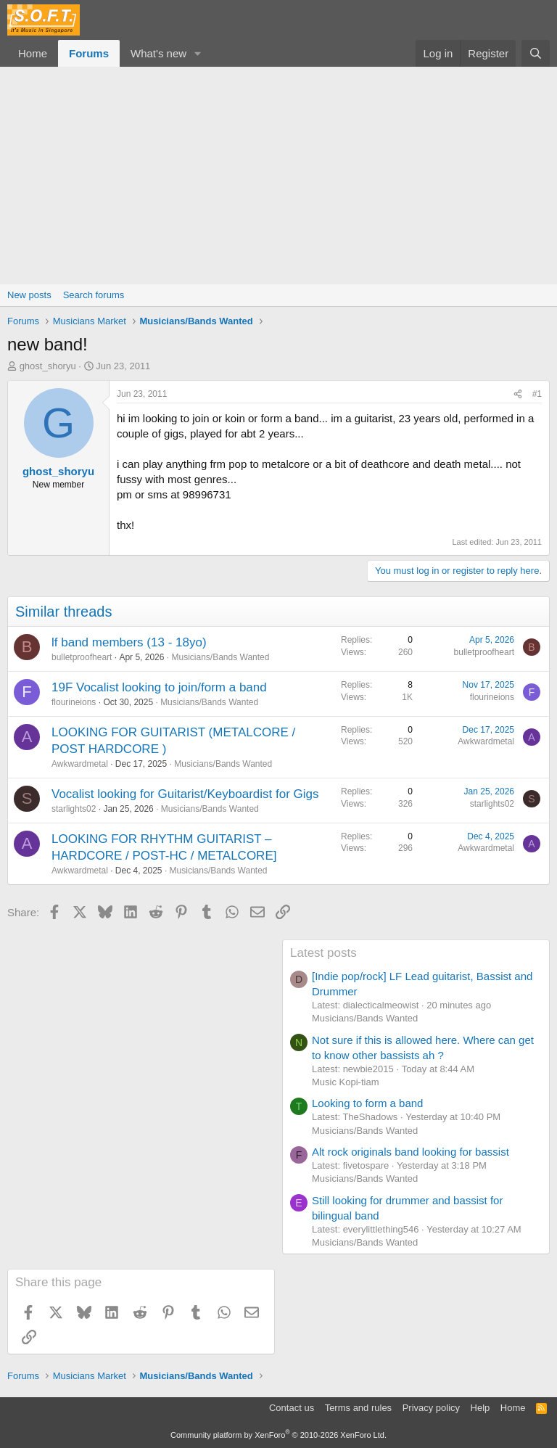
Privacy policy (431, 1407)
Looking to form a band (367, 1103)
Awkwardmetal (79, 764)
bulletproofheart (81, 657)
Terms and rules (358, 1407)
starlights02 (73, 809)
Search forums (94, 294)
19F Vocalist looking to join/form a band (159, 687)
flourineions (73, 702)
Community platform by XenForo (278, 1435)
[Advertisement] (278, 175)
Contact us (291, 1407)
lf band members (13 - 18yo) (129, 642)
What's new (158, 53)
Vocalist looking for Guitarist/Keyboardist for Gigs (185, 794)
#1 (537, 394)
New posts (29, 294)
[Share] (517, 394)
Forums (89, 53)
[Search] (535, 53)
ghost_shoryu (48, 366)
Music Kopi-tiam (345, 1082)
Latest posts (323, 953)
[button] (198, 53)
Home (32, 53)
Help (480, 1407)
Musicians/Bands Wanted (220, 657)
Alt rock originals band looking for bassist (410, 1151)
